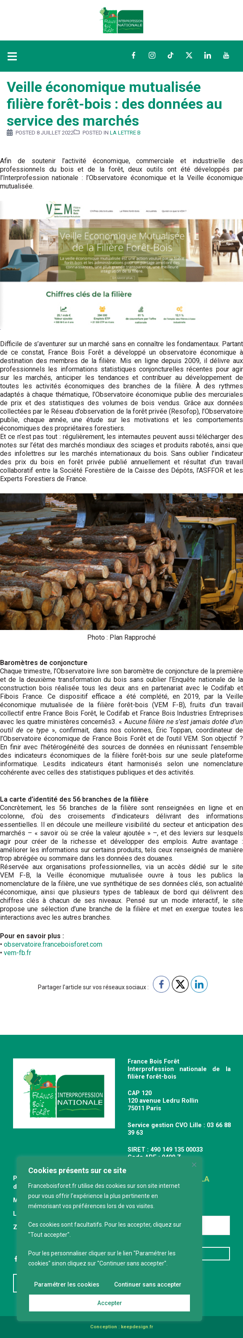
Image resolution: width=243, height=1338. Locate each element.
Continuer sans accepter (148, 1284)
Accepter (109, 1303)
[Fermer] (194, 1165)
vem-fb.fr (17, 953)
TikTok (170, 55)
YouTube (226, 55)
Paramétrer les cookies (66, 1284)
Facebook (133, 55)
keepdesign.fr (137, 1327)
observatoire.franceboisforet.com (53, 944)
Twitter (189, 55)
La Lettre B (125, 132)
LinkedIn (207, 55)
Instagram (152, 55)
